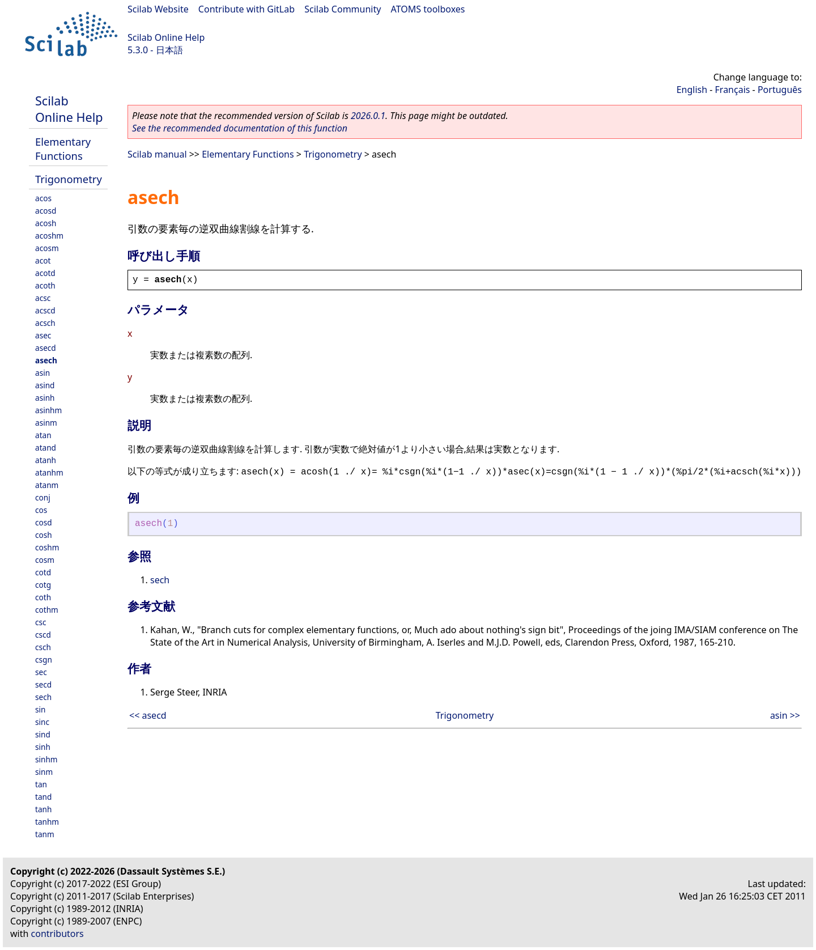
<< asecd (148, 715)
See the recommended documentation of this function (239, 128)
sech (43, 697)
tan (41, 784)
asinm (46, 422)
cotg (43, 584)
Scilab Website (158, 9)
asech (46, 360)
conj (42, 497)
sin (40, 709)
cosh (43, 534)
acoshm (49, 235)
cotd (43, 572)
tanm (44, 834)
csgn (43, 659)
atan (43, 435)
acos (43, 198)
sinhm (46, 759)
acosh (45, 223)
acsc (42, 297)
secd (43, 684)
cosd (43, 522)
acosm (47, 248)
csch (43, 647)
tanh (43, 809)
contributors (57, 933)
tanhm (47, 821)
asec (43, 335)
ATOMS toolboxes (428, 9)
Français (732, 89)
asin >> (785, 715)
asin (42, 372)
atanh (45, 460)
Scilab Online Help (166, 37)
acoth (45, 285)
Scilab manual (157, 154)
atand (45, 447)
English (692, 89)
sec (41, 672)
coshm (47, 547)
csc (40, 622)
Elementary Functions (63, 148)
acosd (45, 210)
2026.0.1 (368, 115)
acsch (45, 322)
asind (44, 385)
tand (43, 796)
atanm (46, 485)
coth (43, 597)
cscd (43, 634)
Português (780, 89)
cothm (46, 609)
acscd (45, 310)
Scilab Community (342, 9)
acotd (45, 273)
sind (42, 734)
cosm (44, 559)
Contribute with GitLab (246, 9)
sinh (42, 746)
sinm (44, 771)
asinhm (48, 410)
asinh (44, 397)
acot (42, 260)
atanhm (49, 472)
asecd (45, 347)
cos (41, 509)
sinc (42, 721)
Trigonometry (68, 179)
